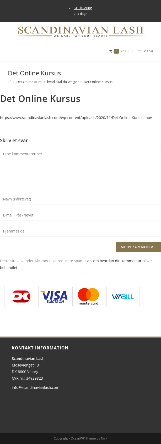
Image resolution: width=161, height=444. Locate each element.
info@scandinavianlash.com (35, 387)
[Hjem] (9, 81)
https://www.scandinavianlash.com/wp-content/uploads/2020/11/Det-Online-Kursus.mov (76, 117)
